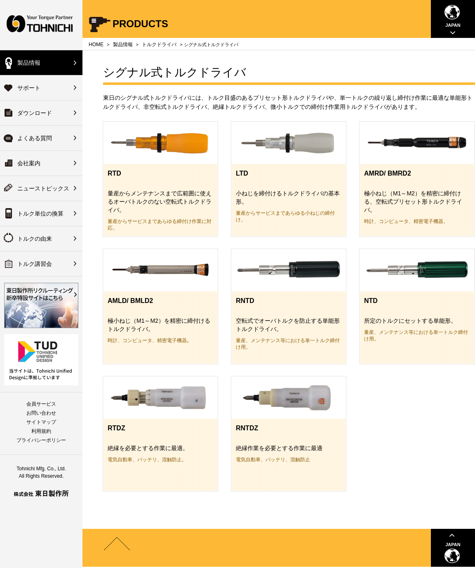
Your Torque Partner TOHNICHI (41, 25)
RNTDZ (247, 428)
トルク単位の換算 (40, 213)
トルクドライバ (159, 44)
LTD (242, 173)
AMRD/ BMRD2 (387, 173)
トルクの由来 (34, 238)
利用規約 (41, 431)
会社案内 (28, 163)
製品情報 (28, 62)
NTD (371, 300)
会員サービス (41, 404)
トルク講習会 (34, 264)
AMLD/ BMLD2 (130, 300)
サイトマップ (41, 422)
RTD (114, 173)
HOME (96, 44)
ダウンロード (34, 113)
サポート (28, 87)
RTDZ (116, 428)
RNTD (245, 300)
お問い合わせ (41, 413)
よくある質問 (34, 138)
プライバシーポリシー (41, 440)
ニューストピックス (43, 188)
